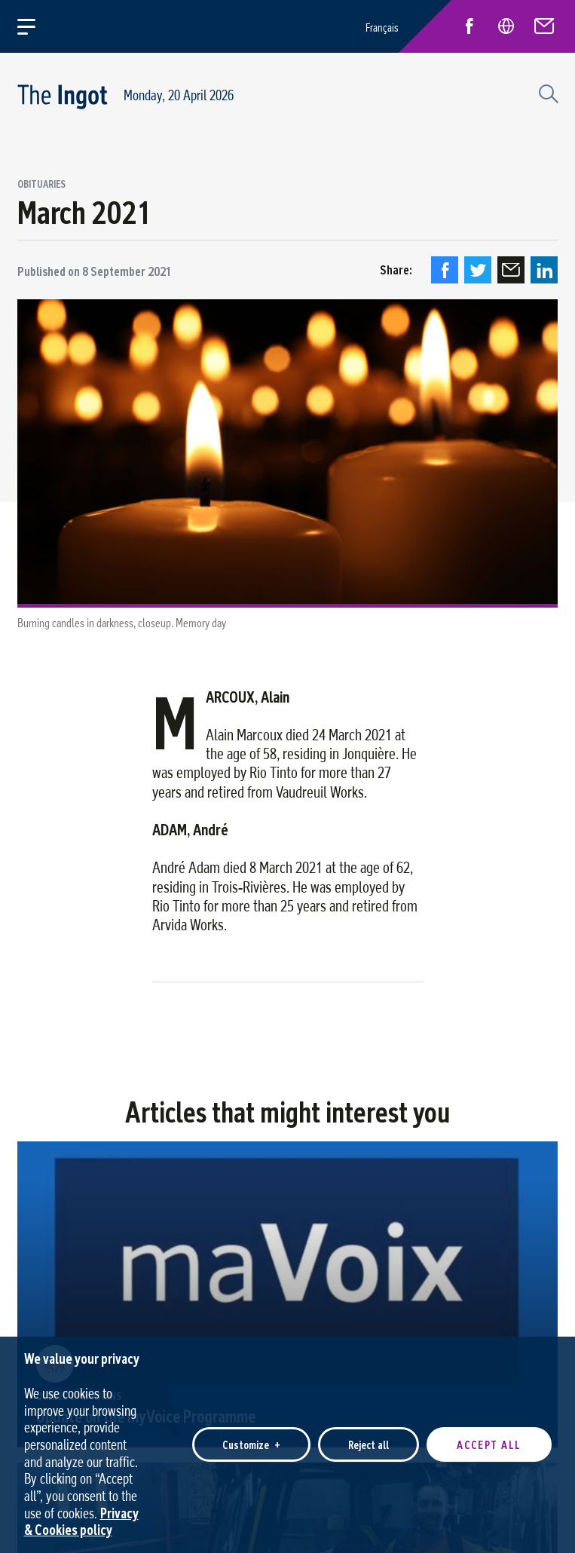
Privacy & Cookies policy (81, 1512)
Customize (251, 1435)
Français (382, 27)
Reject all (368, 1435)
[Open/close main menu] (35, 26)
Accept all (489, 1435)
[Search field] (546, 92)
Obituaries (41, 184)
